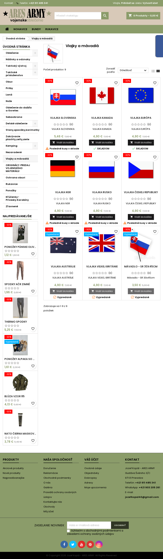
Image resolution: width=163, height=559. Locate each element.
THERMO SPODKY (15, 321)
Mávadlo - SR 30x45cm (140, 266)
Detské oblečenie (16, 123)
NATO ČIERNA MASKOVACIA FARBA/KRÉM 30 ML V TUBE (20, 433)
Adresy (88, 482)
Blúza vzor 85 (14, 396)
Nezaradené (14, 152)
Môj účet (48, 511)
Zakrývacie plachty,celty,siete (17, 138)
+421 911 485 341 (38, 3)
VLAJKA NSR (63, 192)
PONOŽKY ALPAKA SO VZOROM (20, 359)
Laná (9, 94)
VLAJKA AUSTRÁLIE (63, 266)
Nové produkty (11, 473)
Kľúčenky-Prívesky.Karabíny (17, 198)
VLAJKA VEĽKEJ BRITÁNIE (102, 266)
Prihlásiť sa (127, 3)
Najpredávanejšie (17, 216)
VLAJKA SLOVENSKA (63, 118)
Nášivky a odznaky (18, 59)
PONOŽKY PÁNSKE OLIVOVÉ (20, 246)
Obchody (49, 506)
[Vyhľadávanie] (81, 15)
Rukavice (51, 29)
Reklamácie (50, 473)
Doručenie (49, 468)
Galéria (47, 487)
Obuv (9, 81)
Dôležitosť (133, 70)
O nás (47, 482)
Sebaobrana (14, 117)
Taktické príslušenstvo (14, 74)
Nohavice (20, 29)
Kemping (11, 146)
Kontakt (8, 3)
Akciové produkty (13, 468)
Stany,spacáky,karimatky (22, 130)
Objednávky (91, 473)
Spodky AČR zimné (17, 284)
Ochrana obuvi (15, 177)
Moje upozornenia (95, 487)
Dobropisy (90, 478)
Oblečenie (12, 53)
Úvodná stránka (16, 47)
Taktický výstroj (16, 66)
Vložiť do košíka (63, 142)
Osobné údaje (93, 468)
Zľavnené (12, 206)
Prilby (9, 88)
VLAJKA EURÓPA (140, 118)
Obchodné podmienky (57, 478)
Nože (9, 101)
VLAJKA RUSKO (102, 192)
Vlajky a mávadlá (17, 158)
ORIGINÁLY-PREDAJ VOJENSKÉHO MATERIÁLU (18, 168)
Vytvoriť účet (150, 3)
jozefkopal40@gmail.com (142, 497)
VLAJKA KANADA (102, 118)
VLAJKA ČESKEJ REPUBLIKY (141, 192)
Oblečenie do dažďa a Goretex (19, 109)
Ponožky (11, 190)
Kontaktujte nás (52, 502)
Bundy (36, 29)
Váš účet (91, 459)
